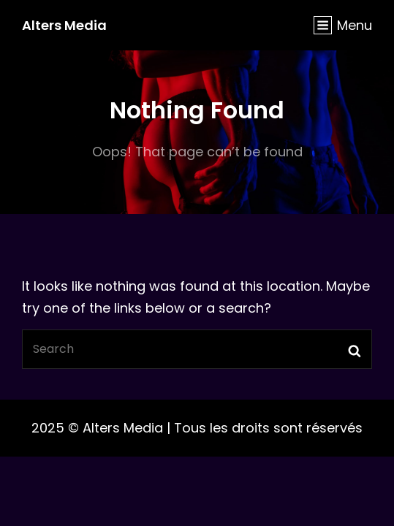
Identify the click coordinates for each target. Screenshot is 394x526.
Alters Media (64, 25)
